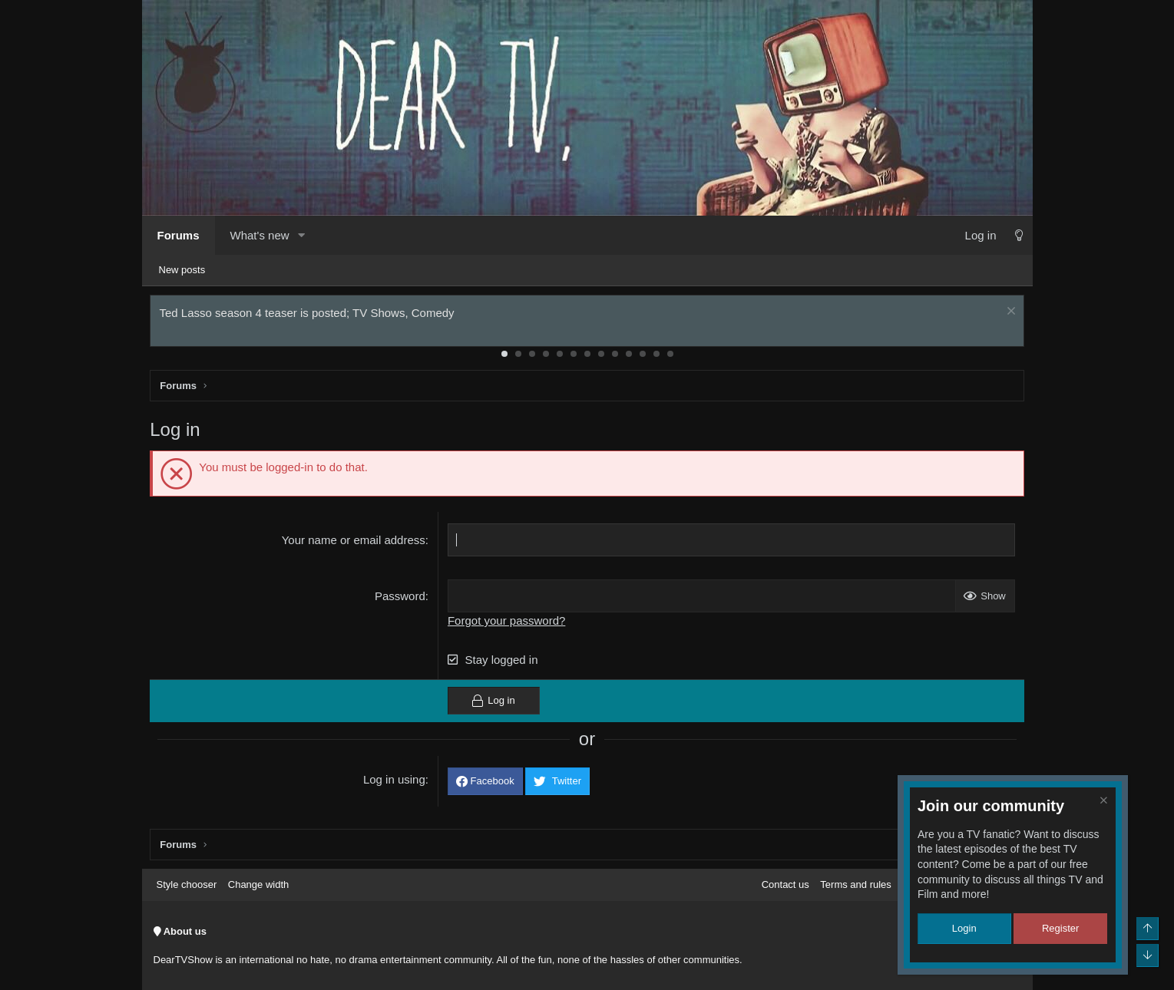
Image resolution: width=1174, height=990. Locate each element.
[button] (301, 235)
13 (670, 357)
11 (643, 357)
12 (656, 357)
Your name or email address (354, 542)
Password (400, 599)
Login (964, 928)
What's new (259, 235)
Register (1060, 928)
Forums (178, 235)
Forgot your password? (507, 623)
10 (629, 357)
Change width (258, 884)
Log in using (395, 782)
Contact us (785, 884)
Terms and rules (855, 884)
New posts (182, 270)
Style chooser (187, 884)
